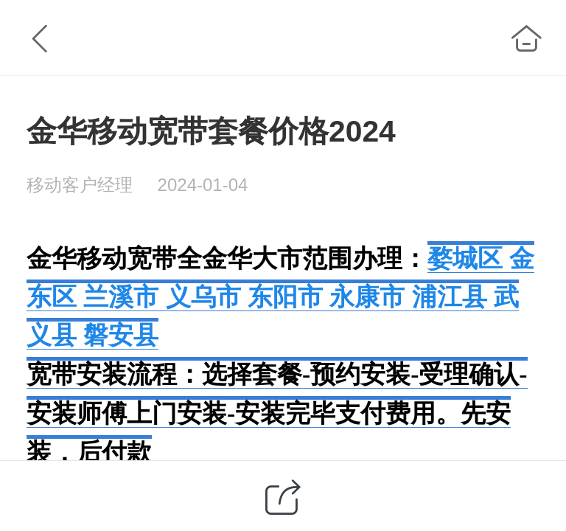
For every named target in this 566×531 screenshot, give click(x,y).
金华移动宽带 (102, 258)
